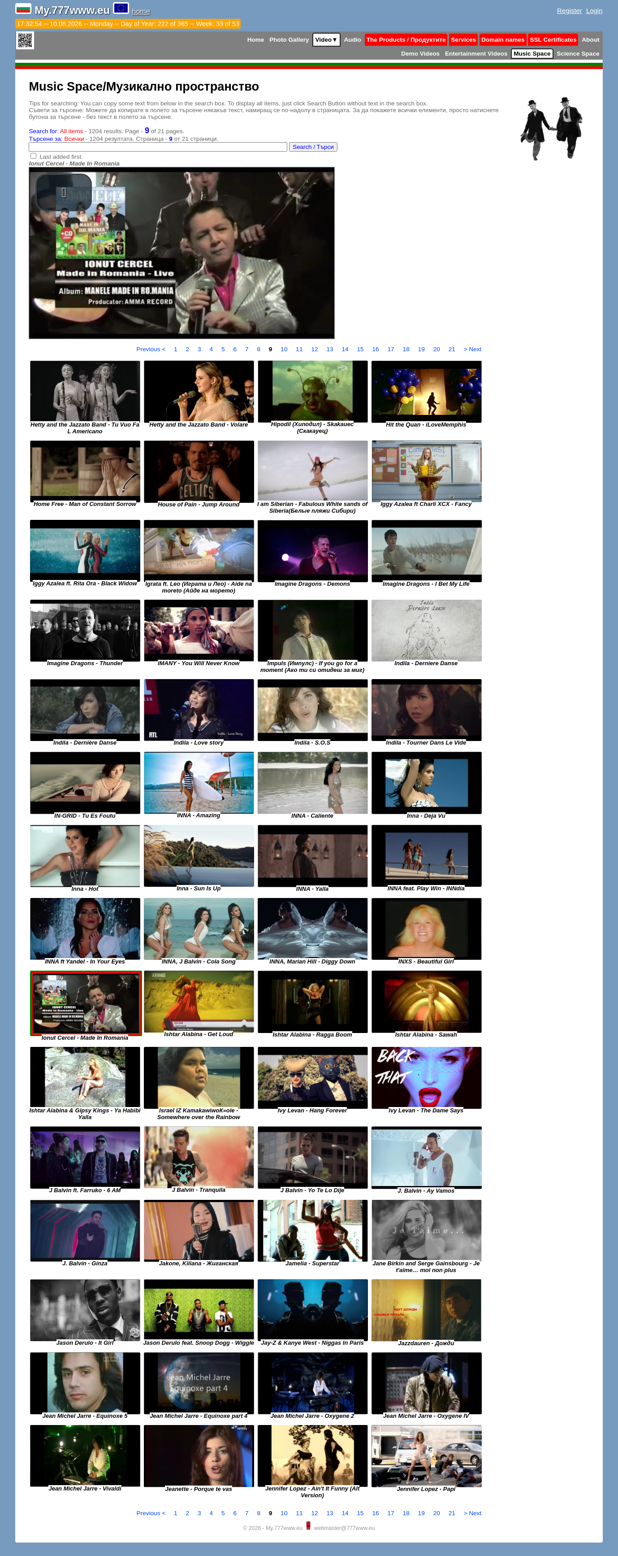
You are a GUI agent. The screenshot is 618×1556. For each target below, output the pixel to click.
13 (330, 349)
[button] (63, 192)
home (141, 11)
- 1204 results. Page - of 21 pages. (106, 131)
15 (361, 349)
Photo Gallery (289, 39)
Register (569, 10)
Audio (352, 39)
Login (594, 10)
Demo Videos (420, 53)
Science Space (578, 53)
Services (463, 39)
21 (453, 349)
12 (315, 349)
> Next (473, 349)
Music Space (532, 53)
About (590, 39)
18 (407, 349)
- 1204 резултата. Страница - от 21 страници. (123, 138)
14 (345, 349)
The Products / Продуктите (406, 39)
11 (300, 349)
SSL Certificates (553, 39)
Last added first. (61, 156)
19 (422, 349)
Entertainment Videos (476, 53)
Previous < (152, 349)
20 (437, 349)
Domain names (503, 39)
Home (255, 39)
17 (392, 349)
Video (326, 39)
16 (376, 349)
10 (285, 349)
